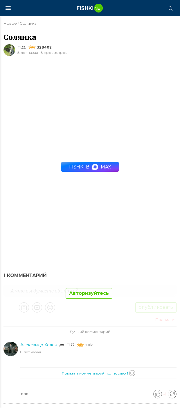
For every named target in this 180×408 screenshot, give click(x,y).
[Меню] (8, 8)
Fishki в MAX (90, 167)
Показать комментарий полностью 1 (98, 373)
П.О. (21, 47)
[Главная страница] (90, 8)
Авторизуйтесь (89, 293)
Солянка (28, 23)
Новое (10, 23)
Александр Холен (39, 344)
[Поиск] (170, 8)
